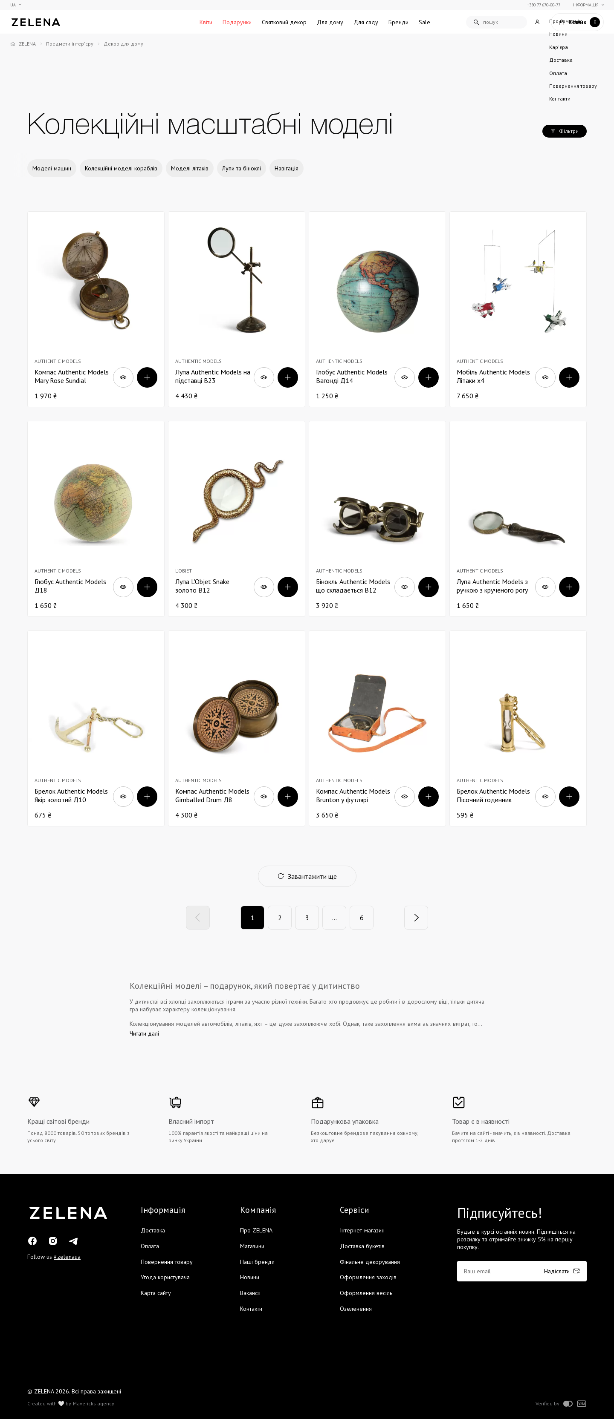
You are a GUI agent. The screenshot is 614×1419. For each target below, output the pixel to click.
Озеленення (356, 1309)
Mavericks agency (93, 1404)
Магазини (252, 1246)
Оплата (150, 1246)
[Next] (416, 918)
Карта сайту (156, 1293)
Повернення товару (167, 1262)
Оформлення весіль (366, 1293)
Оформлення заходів (368, 1277)
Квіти (206, 22)
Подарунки (237, 22)
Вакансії (250, 1293)
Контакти (251, 1309)
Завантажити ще (307, 876)
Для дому (330, 22)
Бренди (398, 22)
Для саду (365, 22)
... (334, 917)
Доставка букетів (362, 1246)
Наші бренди (257, 1262)
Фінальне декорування (370, 1262)
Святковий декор (284, 22)
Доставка (153, 1230)
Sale (424, 22)
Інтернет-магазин (362, 1230)
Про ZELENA (256, 1230)
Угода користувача (165, 1277)
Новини (249, 1277)
